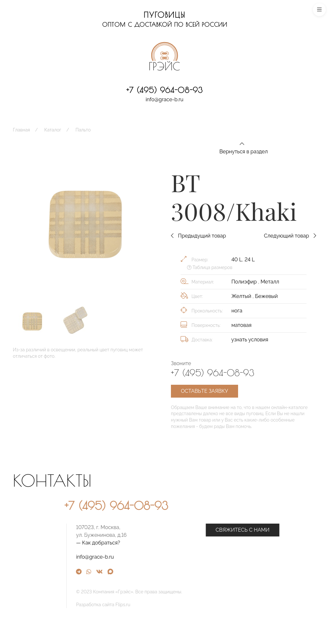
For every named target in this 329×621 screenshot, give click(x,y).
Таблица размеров (209, 267)
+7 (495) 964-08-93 (164, 90)
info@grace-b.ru (164, 99)
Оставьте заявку (204, 391)
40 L (236, 259)
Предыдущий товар (198, 236)
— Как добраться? (158, 543)
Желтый (242, 296)
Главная (21, 129)
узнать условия (249, 340)
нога (236, 311)
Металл (270, 282)
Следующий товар (290, 236)
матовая (241, 325)
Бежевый (266, 296)
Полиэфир (244, 282)
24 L (249, 259)
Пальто (83, 129)
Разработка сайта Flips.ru (163, 604)
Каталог (52, 129)
